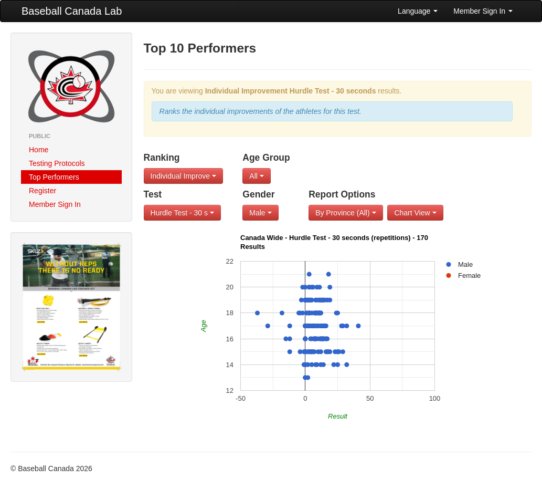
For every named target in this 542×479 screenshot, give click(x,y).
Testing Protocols (57, 163)
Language (418, 11)
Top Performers (54, 177)
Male (260, 213)
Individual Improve (184, 176)
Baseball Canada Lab (72, 11)
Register (42, 190)
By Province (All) (345, 213)
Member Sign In (483, 11)
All (256, 176)
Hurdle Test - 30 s (182, 213)
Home (38, 149)
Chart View (415, 213)
